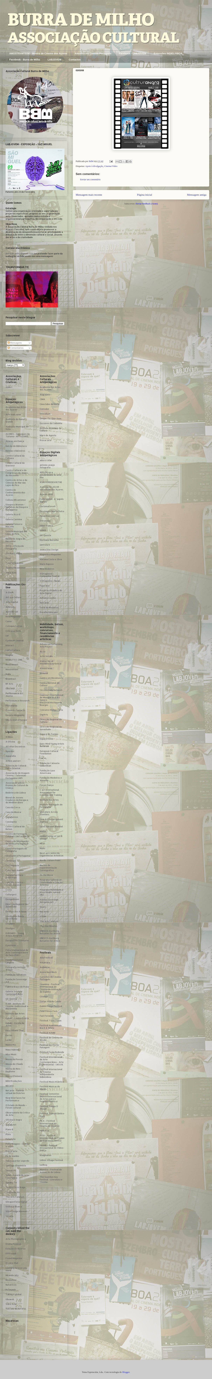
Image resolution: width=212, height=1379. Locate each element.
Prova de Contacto (15, 710)
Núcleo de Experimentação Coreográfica (48, 868)
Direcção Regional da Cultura (51, 720)
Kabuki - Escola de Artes (15, 1024)
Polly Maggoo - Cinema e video (18, 1145)
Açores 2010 (46, 494)
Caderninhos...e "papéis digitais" (52, 500)
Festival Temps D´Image (49, 1107)
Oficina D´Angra (14, 553)
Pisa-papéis (11, 705)
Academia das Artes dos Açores (16, 408)
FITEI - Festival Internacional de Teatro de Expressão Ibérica (52, 1138)
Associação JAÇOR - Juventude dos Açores (51, 488)
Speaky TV (11, 1182)
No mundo (11, 1289)
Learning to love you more (16, 1269)
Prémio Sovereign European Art (49, 900)
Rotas (8, 558)
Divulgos (10, 923)
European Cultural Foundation (49, 752)
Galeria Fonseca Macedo (14, 525)
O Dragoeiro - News (50, 581)
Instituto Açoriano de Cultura (50, 429)
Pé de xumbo (12, 1156)
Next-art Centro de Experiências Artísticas (51, 854)
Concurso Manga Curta (51, 710)
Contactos (75, 59)
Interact (10, 645)
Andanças (45, 967)
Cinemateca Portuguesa (18, 855)
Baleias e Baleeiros (15, 450)
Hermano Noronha (49, 540)
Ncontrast (11, 679)
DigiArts (44, 714)
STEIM (43, 916)
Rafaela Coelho (48, 598)
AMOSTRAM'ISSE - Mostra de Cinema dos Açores (38, 53)
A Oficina (10, 741)
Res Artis (44, 911)
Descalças (45, 413)
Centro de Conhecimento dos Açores (15, 492)
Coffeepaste (12, 865)
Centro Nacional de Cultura (50, 684)
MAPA (43, 831)
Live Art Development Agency (51, 820)
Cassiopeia (11, 821)
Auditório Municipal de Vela (17, 427)
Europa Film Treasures (17, 940)
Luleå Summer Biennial (51, 826)
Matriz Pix (11, 1044)
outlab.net (11, 1124)
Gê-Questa (11, 999)
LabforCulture (13, 650)
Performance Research (17, 700)
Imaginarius (45, 1155)
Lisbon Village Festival (51, 1160)
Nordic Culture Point (50, 860)
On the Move (46, 875)
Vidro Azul (11, 572)
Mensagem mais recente (89, 194)
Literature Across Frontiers (49, 813)
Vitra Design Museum (16, 1211)
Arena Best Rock (48, 972)
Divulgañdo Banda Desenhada (15, 917)
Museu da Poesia (14, 1059)
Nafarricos (11, 1284)
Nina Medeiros (47, 568)
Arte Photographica (16, 1239)
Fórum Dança (46, 785)
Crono (9, 889)
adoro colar (46, 460)
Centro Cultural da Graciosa (15, 464)
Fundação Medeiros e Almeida (51, 779)
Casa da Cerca (13, 807)
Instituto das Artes (15, 1013)
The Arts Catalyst (15, 1197)
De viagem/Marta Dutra (52, 511)
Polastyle (11, 1139)
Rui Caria (44, 602)
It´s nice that (12, 1263)
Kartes (9, 1035)
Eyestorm (11, 945)
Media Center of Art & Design (51, 837)
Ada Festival (46, 957)
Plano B (9, 1129)
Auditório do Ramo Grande (15, 420)
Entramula (45, 520)
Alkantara (45, 962)
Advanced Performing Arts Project (51, 645)
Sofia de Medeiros (49, 607)
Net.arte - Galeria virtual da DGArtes (15, 1091)
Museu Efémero (14, 1076)
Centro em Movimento (51, 678)
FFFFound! (11, 1253)
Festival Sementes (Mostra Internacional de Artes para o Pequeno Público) (51, 1098)
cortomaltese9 (47, 506)
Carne (9, 621)
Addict (9, 387)
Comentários (15, 348)
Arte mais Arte (13, 414)
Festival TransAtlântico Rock (52, 1114)
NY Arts (9, 683)
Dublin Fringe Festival (51, 1006)
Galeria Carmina (14, 519)
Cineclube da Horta (49, 404)
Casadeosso (12, 817)
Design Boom (12, 899)
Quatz (43, 907)
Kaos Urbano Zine (14, 1030)
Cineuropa (11, 860)
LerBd (8, 1040)
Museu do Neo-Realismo (13, 1070)
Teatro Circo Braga (15, 1187)
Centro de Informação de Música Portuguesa (17, 842)
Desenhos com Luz (49, 516)
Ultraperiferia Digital (16, 1202)
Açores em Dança (15, 441)
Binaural (44, 673)
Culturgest (11, 894)
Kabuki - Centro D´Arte (17, 1018)
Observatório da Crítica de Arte (18, 1113)
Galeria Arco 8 (13, 514)
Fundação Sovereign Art (16, 980)
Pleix (8, 1134)
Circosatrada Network (51, 690)
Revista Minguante (15, 715)
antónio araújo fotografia (47, 466)
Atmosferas (46, 668)
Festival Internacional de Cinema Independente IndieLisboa (51, 1073)
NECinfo (10, 1085)
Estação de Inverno (16, 1248)
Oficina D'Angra (14, 1119)
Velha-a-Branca (14, 1206)
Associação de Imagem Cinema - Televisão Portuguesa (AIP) (17, 775)
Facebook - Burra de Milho (24, 59)
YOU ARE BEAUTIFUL (16, 1308)
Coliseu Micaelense (16, 500)
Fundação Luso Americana (47, 771)
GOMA (43, 530)
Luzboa (43, 1165)
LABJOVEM (54, 59)
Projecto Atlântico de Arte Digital (51, 591)
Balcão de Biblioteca (16, 446)
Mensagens (15, 343)
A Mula (9, 737)
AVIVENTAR (12, 611)
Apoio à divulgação (94, 166)
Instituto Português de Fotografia (51, 805)
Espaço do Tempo (49, 734)
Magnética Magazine (50, 554)
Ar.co (42, 651)
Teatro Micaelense (15, 567)
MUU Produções (14, 1081)
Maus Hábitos (12, 1049)
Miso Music (11, 1054)
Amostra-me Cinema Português (93, 53)
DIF (7, 635)
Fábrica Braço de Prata (17, 986)
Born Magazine (13, 616)
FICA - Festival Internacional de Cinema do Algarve (50, 1123)
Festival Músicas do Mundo (50, 1087)
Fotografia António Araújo (15, 968)
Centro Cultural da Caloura (15, 456)
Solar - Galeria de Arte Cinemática (17, 1176)
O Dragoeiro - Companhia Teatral (50, 574)
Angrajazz (45, 394)
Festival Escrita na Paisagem (49, 1046)
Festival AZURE (48, 1033)
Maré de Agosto (48, 435)
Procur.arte (11, 1151)
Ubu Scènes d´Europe (16, 720)
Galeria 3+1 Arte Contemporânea (14, 992)
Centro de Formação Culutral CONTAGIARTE (17, 835)
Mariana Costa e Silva (51, 559)
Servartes (11, 1170)
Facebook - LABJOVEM (132, 53)
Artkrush (10, 607)
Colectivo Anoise (15, 870)
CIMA (42, 399)
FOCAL (43, 758)
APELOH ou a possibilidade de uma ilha (50, 475)
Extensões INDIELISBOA (168, 53)
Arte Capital (12, 602)
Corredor (44, 409)
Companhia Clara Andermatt (14, 876)
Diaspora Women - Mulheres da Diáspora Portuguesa (17, 507)
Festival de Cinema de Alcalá (51, 1038)
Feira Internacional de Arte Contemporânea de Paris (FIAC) (17, 952)
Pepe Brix (45, 585)
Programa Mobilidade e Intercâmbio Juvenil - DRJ (51, 892)
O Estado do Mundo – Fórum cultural (16, 1106)
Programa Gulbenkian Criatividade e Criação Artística (51, 882)
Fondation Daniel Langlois (14, 961)
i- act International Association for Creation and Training (51, 792)
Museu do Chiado (14, 1064)
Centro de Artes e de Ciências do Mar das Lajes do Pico (16, 482)
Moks (42, 848)
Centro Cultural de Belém (15, 827)
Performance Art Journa (14, 694)
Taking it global (14, 1294)
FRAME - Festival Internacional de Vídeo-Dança (52, 1148)
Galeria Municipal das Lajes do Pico (16, 532)
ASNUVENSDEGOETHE (51, 482)
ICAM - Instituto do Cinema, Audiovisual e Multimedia (17, 1006)
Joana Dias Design (49, 549)
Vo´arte (9, 1216)
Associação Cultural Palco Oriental (16, 766)
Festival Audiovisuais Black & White (51, 1026)
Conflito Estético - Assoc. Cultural (15, 883)
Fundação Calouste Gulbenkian (50, 764)
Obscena (10, 688)
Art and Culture (13, 597)
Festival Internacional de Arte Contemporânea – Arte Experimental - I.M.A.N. (52, 1061)
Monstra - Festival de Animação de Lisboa (51, 1170)
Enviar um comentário (90, 179)
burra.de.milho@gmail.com (19, 253)
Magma (9, 655)
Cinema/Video (110, 166)
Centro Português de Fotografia (16, 849)
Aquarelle (11, 756)
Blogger (125, 1372)
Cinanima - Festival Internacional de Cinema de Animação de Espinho (50, 988)
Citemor (44, 996)
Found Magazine (14, 1258)
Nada (8, 674)
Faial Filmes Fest (48, 1011)
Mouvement (12, 664)
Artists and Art (13, 761)
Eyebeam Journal (15, 640)
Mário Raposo (47, 564)
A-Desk (9, 592)
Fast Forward (46, 1016)
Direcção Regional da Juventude (17, 905)
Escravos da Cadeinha (51, 423)
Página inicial (144, 194)
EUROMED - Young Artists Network (15, 934)
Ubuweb (10, 1299)
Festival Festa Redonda (52, 1052)
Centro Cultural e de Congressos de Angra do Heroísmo (17, 473)
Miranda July (12, 1275)
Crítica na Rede (13, 631)
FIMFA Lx (44, 1130)
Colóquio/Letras (14, 626)
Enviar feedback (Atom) (147, 203)
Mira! (42, 843)
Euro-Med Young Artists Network (52, 745)
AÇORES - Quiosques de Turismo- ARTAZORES (18, 435)
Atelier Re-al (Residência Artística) (50, 662)
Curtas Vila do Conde (50, 1001)
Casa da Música (13, 812)
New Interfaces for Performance (15, 1099)
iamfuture (45, 544)
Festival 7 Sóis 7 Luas (50, 1020)
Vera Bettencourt (49, 612)
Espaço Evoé (46, 739)
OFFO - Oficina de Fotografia (15, 547)
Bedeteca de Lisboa (16, 792)
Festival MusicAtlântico (52, 1081)
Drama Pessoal (13, 1244)
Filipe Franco (46, 525)
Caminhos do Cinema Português (50, 978)
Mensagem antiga (196, 194)
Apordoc (10, 751)
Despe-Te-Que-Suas (50, 418)
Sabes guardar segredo (17, 1161)
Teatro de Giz (13, 1192)
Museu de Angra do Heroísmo (15, 540)
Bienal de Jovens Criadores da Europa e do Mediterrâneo (17, 800)
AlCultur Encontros (15, 746)
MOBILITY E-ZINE (14, 659)
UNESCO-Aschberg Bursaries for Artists (50, 932)
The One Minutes (48, 926)
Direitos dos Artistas (16, 911)
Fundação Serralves (16, 974)
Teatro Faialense (14, 563)
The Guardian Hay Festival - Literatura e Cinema (51, 1179)
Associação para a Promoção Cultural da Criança (17, 785)
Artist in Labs (46, 656)
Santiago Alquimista (16, 1165)
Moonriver (11, 1280)
